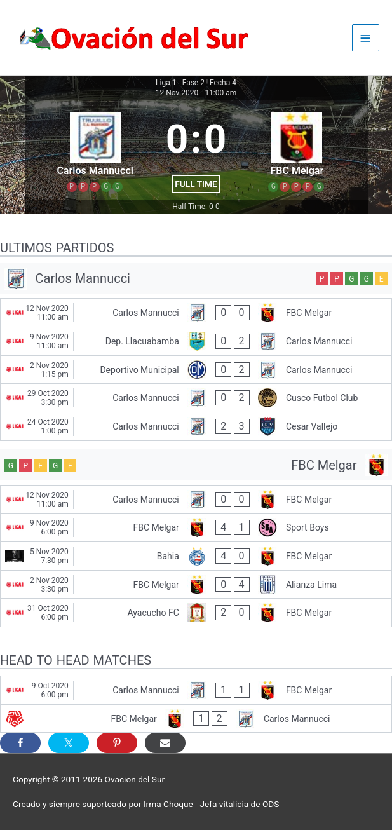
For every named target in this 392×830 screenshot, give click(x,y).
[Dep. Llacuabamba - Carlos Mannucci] (196, 341)
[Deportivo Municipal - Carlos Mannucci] (196, 370)
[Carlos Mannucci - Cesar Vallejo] (196, 426)
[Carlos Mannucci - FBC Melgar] (196, 313)
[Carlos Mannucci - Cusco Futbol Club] (196, 398)
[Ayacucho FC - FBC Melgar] (196, 613)
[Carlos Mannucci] (196, 278)
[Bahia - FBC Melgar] (196, 556)
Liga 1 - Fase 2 (180, 82)
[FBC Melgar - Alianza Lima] (196, 585)
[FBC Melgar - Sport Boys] (196, 527)
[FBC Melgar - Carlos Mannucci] (196, 719)
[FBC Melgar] (196, 464)
